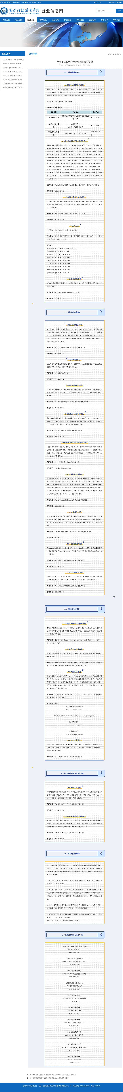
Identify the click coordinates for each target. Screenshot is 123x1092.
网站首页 (6, 20)
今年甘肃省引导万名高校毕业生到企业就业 (16, 87)
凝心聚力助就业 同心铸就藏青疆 (13, 60)
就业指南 (92, 20)
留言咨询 (104, 20)
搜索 (119, 11)
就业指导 (55, 20)
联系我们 (117, 20)
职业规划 (67, 20)
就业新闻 (18, 20)
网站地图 (119, 2)
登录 (95, 2)
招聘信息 (43, 20)
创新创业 (80, 20)
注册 (99, 2)
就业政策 (30, 20)
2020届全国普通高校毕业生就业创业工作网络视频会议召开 (22, 75)
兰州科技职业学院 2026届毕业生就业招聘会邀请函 (19, 64)
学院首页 (112, 2)
